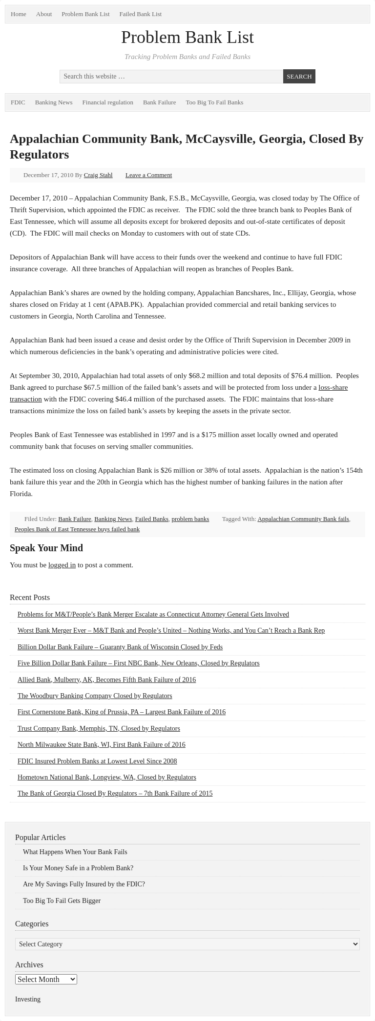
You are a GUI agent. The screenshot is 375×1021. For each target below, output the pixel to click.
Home (18, 14)
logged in (62, 565)
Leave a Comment (148, 175)
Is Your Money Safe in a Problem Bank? (78, 868)
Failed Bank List (141, 14)
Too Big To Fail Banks (214, 102)
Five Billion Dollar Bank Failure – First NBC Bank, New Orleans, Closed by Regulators (139, 663)
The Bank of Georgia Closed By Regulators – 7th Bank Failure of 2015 (115, 793)
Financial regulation (108, 102)
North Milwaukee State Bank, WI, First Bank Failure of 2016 (102, 744)
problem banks (190, 518)
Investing (28, 999)
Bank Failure (159, 102)
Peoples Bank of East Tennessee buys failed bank (77, 529)
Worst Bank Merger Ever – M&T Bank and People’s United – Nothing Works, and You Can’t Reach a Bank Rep (171, 630)
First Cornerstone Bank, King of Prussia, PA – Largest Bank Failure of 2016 (122, 712)
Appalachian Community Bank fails (303, 518)
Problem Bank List (85, 14)
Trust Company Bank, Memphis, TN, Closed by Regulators (99, 728)
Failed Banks (151, 518)
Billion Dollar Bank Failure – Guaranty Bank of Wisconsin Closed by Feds (120, 647)
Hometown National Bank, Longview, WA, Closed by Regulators (107, 777)
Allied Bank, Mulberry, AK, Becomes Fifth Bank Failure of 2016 (107, 679)
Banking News (54, 102)
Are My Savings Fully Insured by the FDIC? (84, 884)
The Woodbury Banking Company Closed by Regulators (95, 696)
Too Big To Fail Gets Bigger (62, 900)
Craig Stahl (98, 175)
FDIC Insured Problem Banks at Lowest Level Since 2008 (97, 761)
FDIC (18, 102)
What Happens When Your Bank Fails (75, 852)
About (44, 14)
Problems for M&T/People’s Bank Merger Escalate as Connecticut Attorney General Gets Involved (153, 614)
